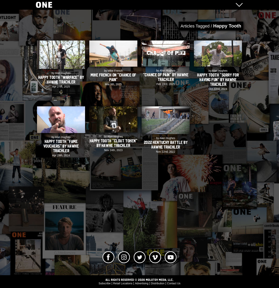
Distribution (157, 283)
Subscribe (105, 283)
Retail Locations (123, 283)
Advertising (141, 283)
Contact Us (173, 283)
